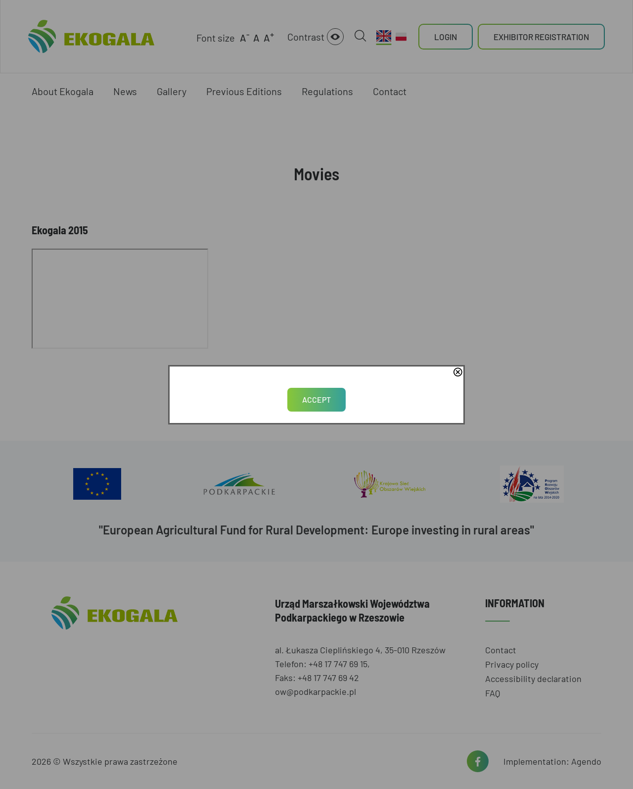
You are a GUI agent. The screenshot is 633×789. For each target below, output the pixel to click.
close (457, 373)
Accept (316, 399)
